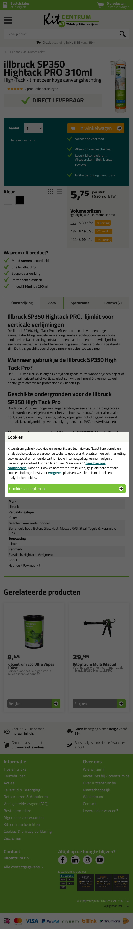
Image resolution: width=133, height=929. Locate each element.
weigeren (55, 472)
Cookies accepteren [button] (27, 488)
